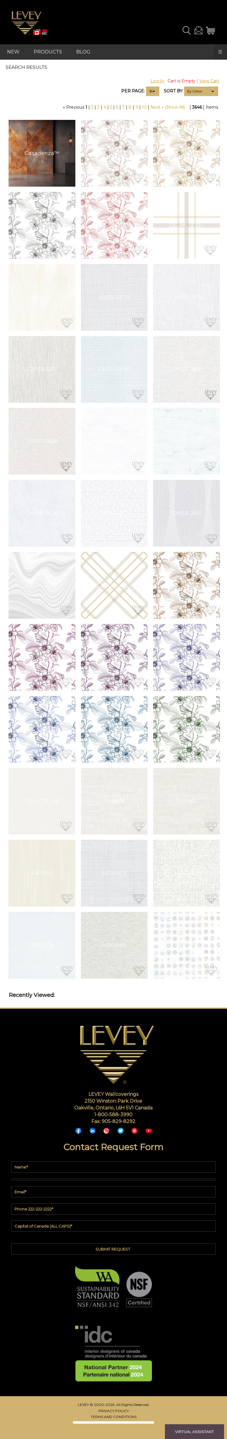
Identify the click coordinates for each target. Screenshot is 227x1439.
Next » (157, 107)
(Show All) (175, 107)
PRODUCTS (48, 52)
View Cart (209, 81)
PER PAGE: (133, 91)
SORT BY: (173, 91)
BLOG (83, 52)
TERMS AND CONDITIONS (114, 1416)
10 (144, 107)
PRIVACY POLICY (113, 1411)
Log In (157, 81)
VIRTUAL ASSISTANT (194, 1432)
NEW (13, 52)
